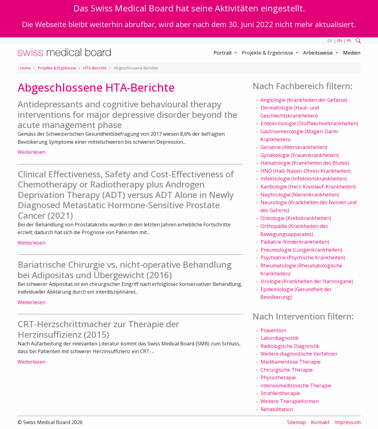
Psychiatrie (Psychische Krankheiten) (303, 257)
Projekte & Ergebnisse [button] (268, 52)
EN (339, 40)
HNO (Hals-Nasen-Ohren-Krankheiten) (306, 170)
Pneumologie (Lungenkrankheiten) (301, 249)
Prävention (273, 330)
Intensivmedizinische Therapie (296, 385)
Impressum (347, 422)
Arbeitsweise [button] (318, 52)
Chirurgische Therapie (287, 369)
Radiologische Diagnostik (290, 346)
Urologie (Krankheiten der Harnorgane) (307, 281)
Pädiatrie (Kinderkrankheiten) (295, 241)
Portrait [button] (223, 52)
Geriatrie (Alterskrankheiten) (294, 147)
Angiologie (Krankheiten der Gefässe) (304, 100)
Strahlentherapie (280, 393)
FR (349, 40)
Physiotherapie (278, 377)
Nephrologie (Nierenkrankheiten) (300, 194)
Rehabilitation (277, 409)
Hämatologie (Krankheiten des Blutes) (305, 162)
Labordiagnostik (280, 338)
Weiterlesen (31, 152)
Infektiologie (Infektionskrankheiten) (304, 178)
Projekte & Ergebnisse (57, 68)
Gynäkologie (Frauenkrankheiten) (300, 155)
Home (25, 68)
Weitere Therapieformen (290, 401)
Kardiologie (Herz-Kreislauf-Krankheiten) (308, 186)
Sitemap (296, 422)
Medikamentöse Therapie (291, 361)
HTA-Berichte (95, 68)
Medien (351, 52)
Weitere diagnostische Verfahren (299, 353)
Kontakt (320, 422)
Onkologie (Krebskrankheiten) (296, 218)
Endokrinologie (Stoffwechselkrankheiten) (309, 123)
